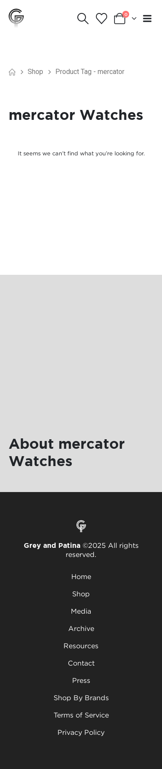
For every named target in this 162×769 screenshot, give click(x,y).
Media (81, 611)
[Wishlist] (101, 18)
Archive (81, 628)
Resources (81, 646)
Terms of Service (81, 715)
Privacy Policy (81, 732)
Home (81, 576)
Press (81, 680)
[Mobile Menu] (147, 18)
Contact (81, 663)
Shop (81, 594)
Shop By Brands (81, 697)
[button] (83, 18)
